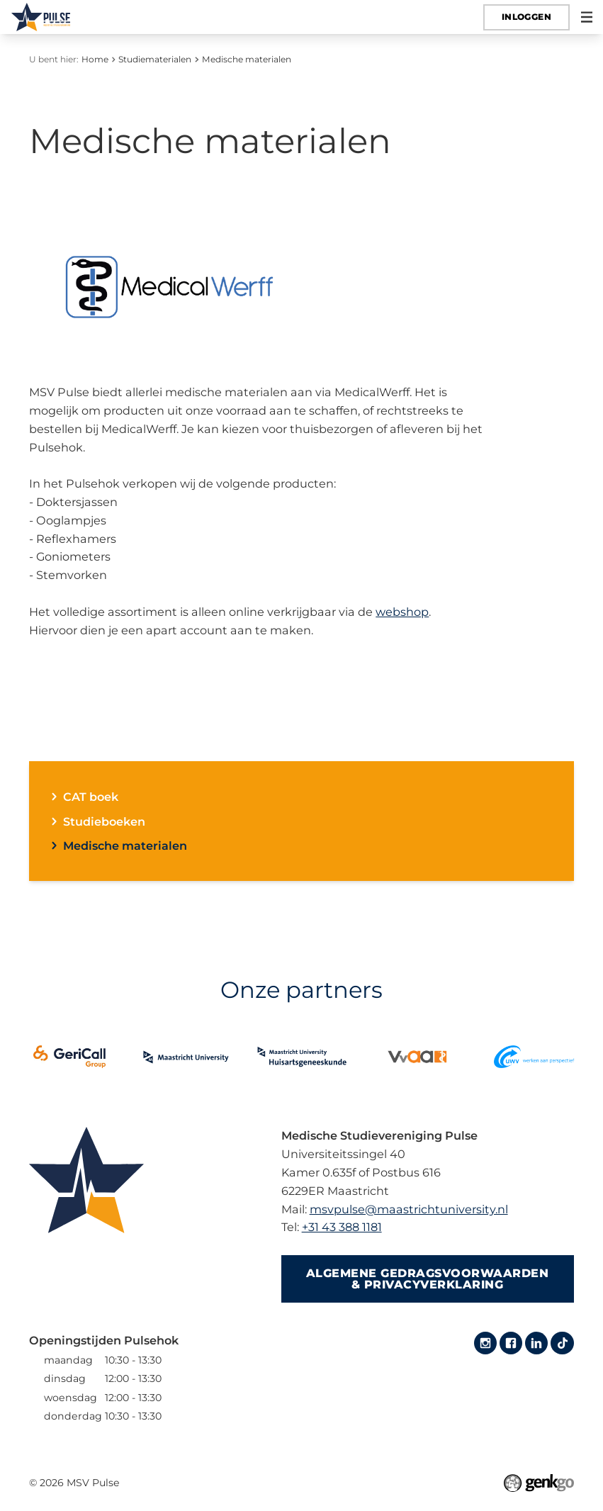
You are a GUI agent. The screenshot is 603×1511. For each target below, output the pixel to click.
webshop (402, 612)
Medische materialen (246, 59)
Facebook (511, 1343)
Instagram (485, 1343)
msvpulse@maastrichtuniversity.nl (409, 1209)
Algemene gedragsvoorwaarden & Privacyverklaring (427, 1278)
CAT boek (90, 796)
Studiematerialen (154, 59)
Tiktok (562, 1343)
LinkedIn (536, 1343)
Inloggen (526, 16)
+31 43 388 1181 (342, 1227)
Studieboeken (104, 821)
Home (94, 59)
